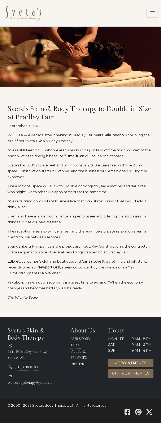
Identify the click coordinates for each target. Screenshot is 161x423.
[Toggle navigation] (152, 13)
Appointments (131, 363)
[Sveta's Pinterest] (138, 413)
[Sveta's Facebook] (127, 413)
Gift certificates (130, 373)
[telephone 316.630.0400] (26, 367)
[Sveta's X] (149, 413)
